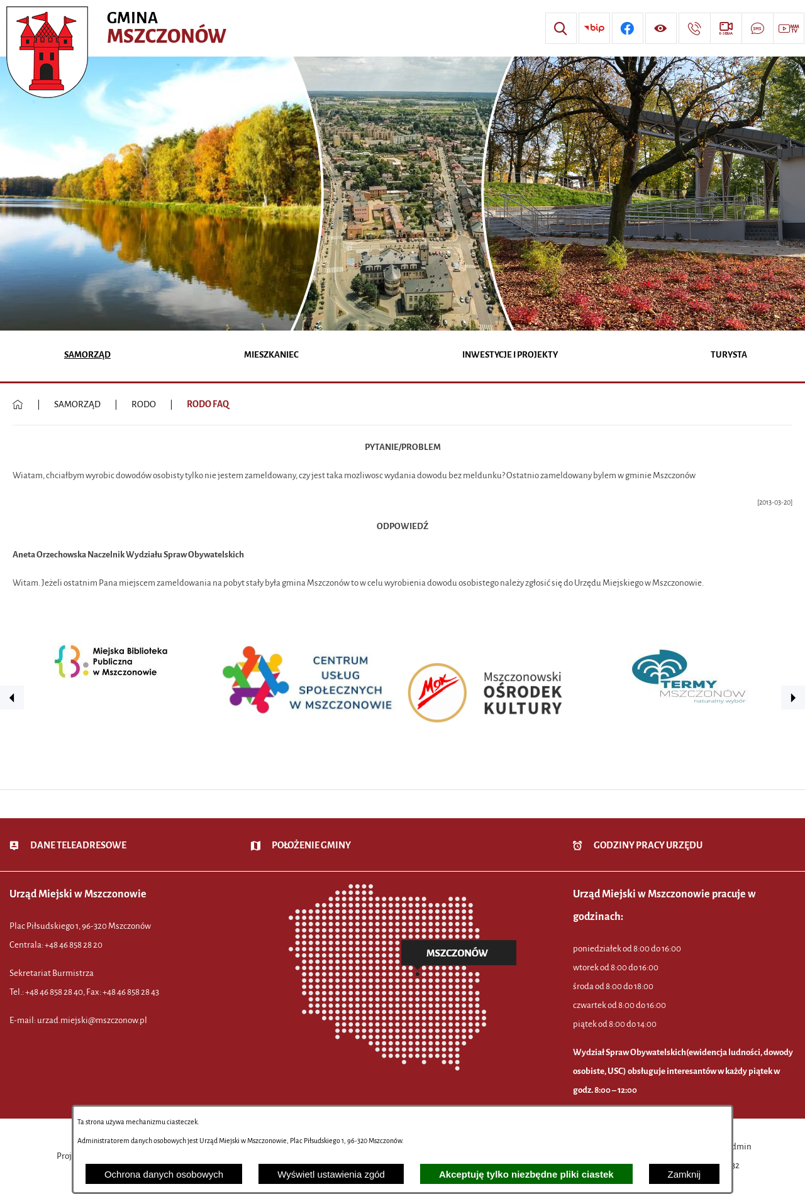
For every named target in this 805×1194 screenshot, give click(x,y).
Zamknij (684, 1174)
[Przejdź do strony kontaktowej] (694, 28)
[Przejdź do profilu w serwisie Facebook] (627, 28)
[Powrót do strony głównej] (18, 404)
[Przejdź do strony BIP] (594, 28)
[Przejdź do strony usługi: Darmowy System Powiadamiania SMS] (757, 28)
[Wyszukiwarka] (561, 28)
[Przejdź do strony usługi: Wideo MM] (788, 28)
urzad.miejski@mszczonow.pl (92, 1020)
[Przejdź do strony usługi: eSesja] (725, 28)
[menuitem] (87, 356)
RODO (143, 404)
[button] (12, 697)
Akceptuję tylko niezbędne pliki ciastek (526, 1174)
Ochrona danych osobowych (163, 1174)
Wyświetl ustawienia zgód (331, 1174)
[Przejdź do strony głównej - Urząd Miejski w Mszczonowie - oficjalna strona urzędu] (118, 28)
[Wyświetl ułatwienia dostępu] (661, 28)
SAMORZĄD (77, 404)
